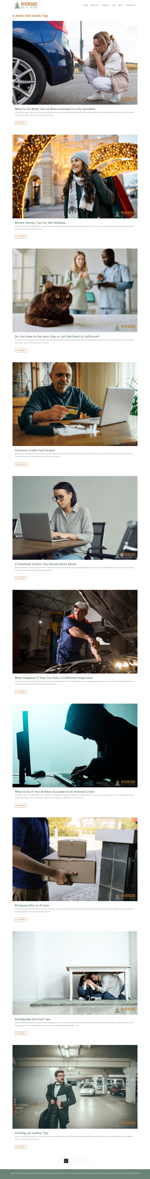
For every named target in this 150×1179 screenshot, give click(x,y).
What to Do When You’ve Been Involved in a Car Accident (55, 109)
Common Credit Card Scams (35, 450)
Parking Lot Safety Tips (31, 1133)
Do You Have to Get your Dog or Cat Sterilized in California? (57, 336)
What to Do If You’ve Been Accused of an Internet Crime (54, 791)
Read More (21, 123)
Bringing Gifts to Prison (32, 905)
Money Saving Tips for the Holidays (40, 222)
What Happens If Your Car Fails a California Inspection (54, 678)
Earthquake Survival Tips (33, 1019)
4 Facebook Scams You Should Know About (45, 564)
